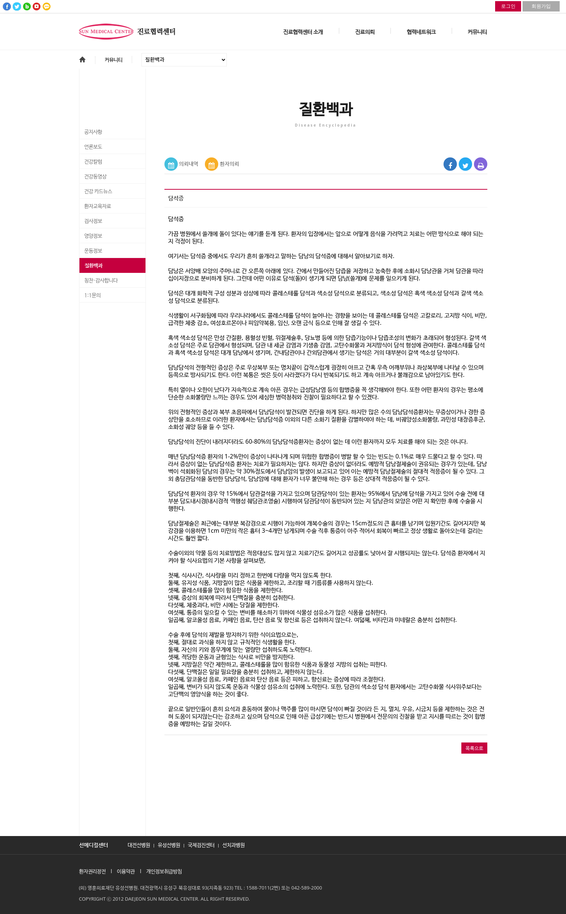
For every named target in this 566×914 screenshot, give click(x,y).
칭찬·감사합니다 (101, 281)
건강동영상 (95, 177)
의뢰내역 (188, 164)
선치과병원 (233, 844)
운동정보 (93, 251)
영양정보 (93, 236)
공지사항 (93, 132)
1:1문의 (92, 295)
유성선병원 (169, 844)
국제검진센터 (201, 844)
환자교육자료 (97, 206)
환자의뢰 (229, 164)
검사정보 (93, 221)
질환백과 (93, 266)
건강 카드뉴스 (98, 192)
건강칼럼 (93, 162)
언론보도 (93, 147)
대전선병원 (139, 844)
